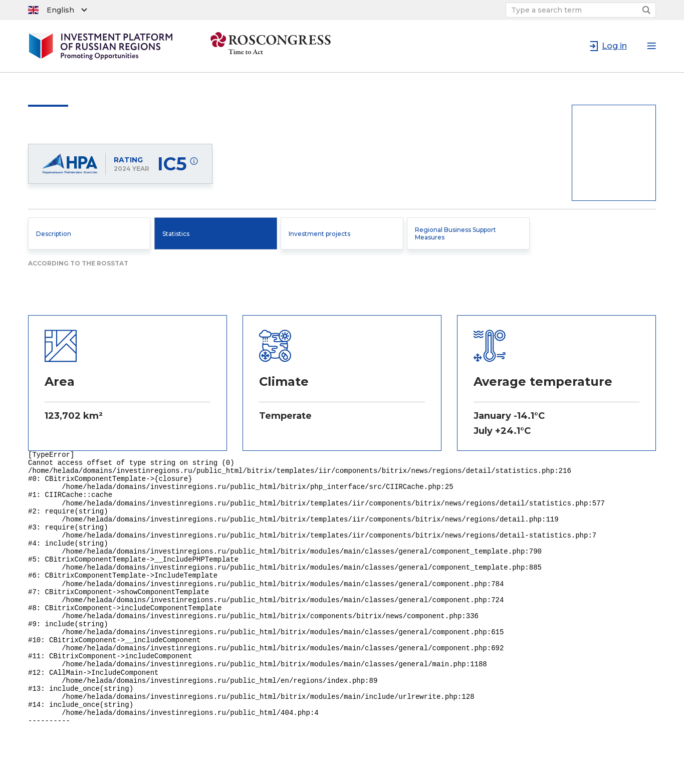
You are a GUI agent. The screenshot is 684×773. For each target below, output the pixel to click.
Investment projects (319, 233)
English (60, 10)
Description (53, 233)
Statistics (175, 233)
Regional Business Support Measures (455, 233)
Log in (614, 46)
